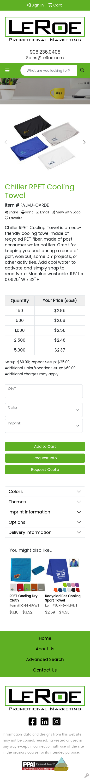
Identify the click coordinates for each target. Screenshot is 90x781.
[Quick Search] (49, 70)
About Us (45, 649)
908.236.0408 (45, 52)
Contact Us (45, 670)
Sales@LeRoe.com (45, 58)
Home (45, 638)
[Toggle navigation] (7, 70)
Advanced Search (45, 659)
